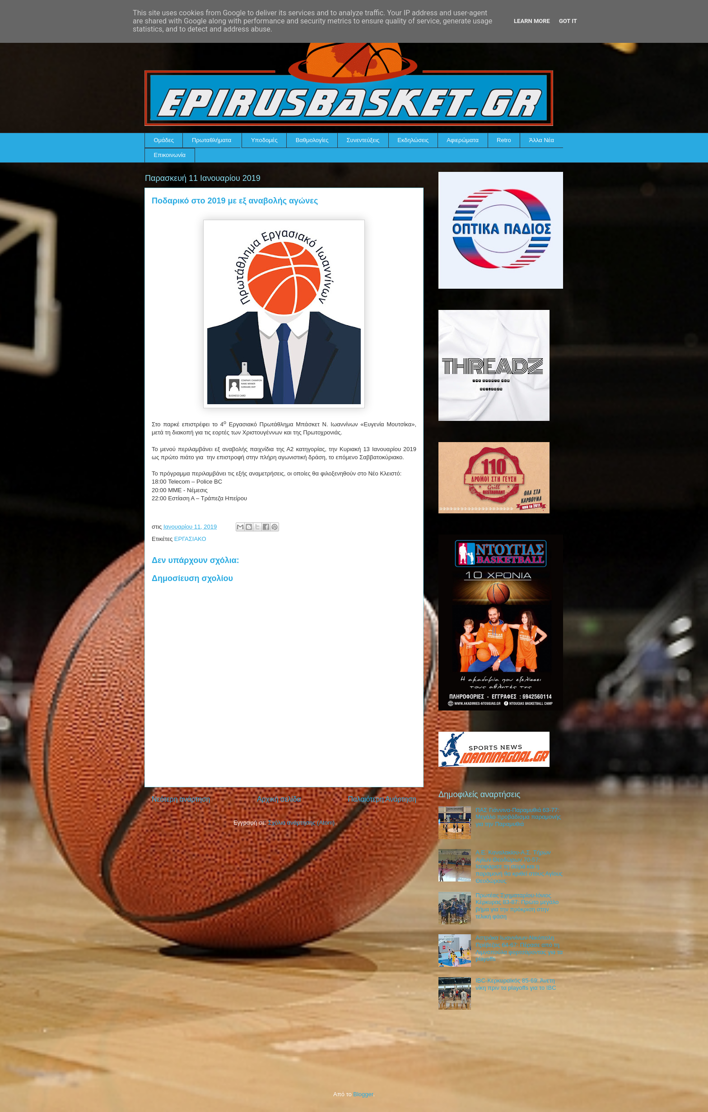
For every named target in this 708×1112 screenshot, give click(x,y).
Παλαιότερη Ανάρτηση (382, 799)
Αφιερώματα (463, 140)
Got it (568, 21)
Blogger (363, 1094)
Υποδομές (264, 140)
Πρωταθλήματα (211, 140)
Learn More (532, 21)
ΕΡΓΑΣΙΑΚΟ (190, 538)
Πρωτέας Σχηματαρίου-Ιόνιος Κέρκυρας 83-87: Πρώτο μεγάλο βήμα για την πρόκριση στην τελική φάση (517, 906)
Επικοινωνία (170, 155)
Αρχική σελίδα (279, 799)
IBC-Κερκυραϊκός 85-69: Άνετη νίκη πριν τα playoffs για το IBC (515, 984)
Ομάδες (164, 140)
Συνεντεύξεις (363, 140)
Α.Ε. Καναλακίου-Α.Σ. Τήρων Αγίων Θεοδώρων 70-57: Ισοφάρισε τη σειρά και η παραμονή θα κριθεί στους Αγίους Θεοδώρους (519, 866)
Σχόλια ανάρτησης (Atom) (301, 822)
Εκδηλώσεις (413, 140)
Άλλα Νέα (541, 140)
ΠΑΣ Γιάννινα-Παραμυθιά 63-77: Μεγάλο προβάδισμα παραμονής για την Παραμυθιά (518, 817)
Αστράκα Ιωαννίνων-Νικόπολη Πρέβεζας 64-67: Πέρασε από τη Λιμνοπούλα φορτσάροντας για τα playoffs (519, 948)
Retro (504, 140)
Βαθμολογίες (312, 140)
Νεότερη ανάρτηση (181, 799)
